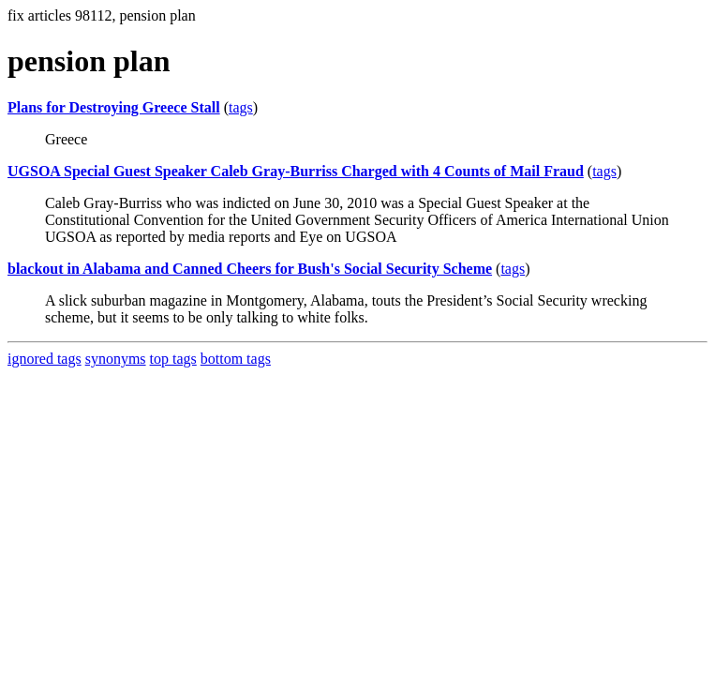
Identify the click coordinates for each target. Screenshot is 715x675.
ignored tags (44, 359)
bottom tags (236, 359)
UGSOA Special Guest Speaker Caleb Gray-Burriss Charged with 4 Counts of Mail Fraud (295, 171)
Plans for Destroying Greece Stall (113, 107)
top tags (173, 359)
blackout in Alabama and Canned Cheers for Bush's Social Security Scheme (249, 269)
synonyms (115, 359)
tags (241, 107)
